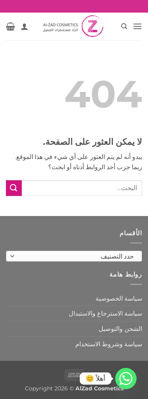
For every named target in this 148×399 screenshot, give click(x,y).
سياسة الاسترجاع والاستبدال (105, 313)
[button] (137, 26)
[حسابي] (24, 26)
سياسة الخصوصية (119, 298)
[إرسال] (14, 188)
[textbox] (76, 256)
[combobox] (74, 256)
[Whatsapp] (126, 378)
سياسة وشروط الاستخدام (108, 344)
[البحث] (124, 26)
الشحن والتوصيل (120, 328)
